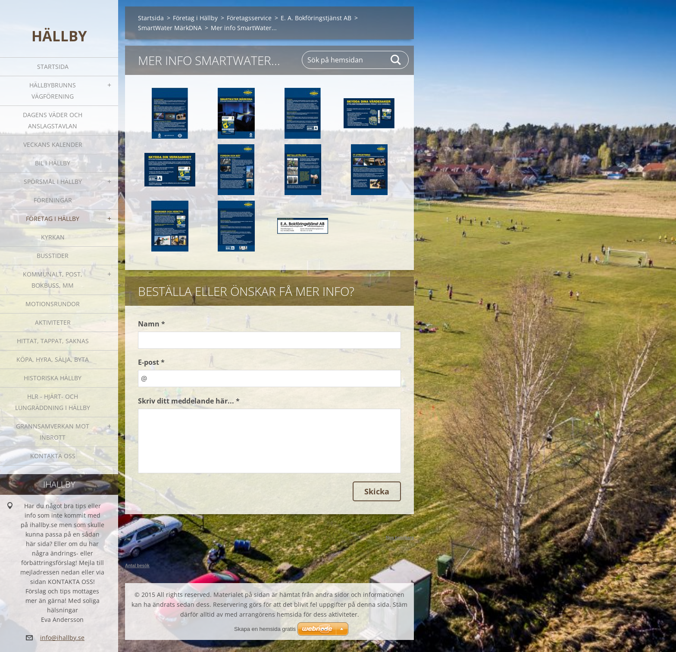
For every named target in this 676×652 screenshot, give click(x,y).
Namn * (151, 324)
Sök (396, 59)
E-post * (151, 362)
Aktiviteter (53, 322)
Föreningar (53, 200)
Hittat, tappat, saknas (53, 341)
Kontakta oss (52, 456)
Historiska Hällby (52, 378)
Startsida (53, 66)
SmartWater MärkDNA (170, 28)
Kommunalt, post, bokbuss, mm (52, 279)
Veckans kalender (52, 144)
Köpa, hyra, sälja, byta (52, 359)
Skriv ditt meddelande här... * (189, 401)
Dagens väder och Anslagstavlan (52, 120)
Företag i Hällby (52, 218)
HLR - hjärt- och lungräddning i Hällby (52, 402)
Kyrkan (53, 237)
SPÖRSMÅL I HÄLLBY (53, 181)
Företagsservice (249, 18)
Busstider (53, 255)
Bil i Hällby (52, 163)
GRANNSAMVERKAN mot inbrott (52, 431)
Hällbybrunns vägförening (52, 90)
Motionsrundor (52, 304)
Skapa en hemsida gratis (265, 629)
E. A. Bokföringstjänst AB (316, 18)
